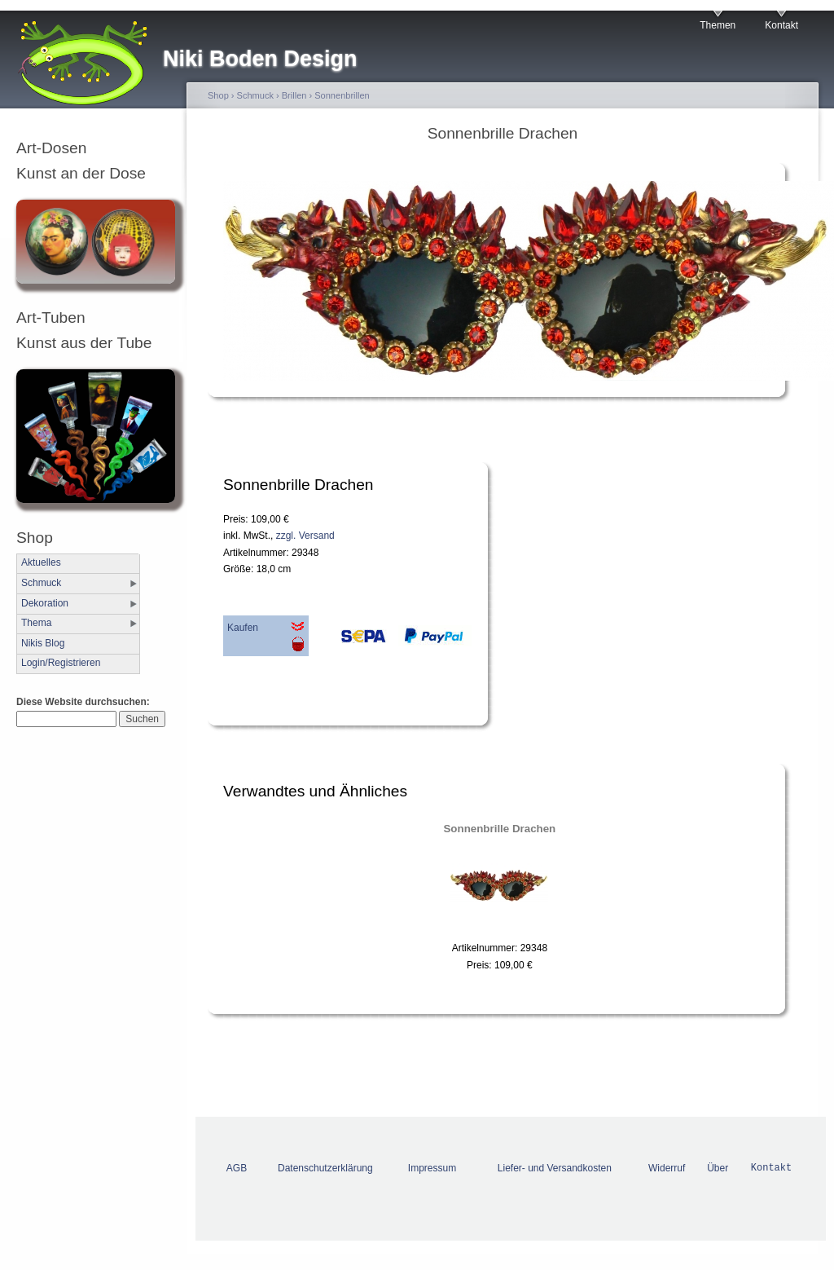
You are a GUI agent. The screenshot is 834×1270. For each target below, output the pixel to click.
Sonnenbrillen (341, 95)
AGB (236, 1168)
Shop (218, 95)
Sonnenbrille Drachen (499, 828)
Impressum (432, 1168)
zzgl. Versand (305, 535)
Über (717, 1168)
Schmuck (41, 583)
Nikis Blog (42, 643)
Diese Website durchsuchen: (83, 702)
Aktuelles (41, 562)
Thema (36, 622)
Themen (717, 25)
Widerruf (666, 1168)
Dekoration (44, 603)
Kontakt (781, 25)
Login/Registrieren (60, 662)
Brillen (294, 95)
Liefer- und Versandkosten (555, 1168)
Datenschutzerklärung (325, 1168)
